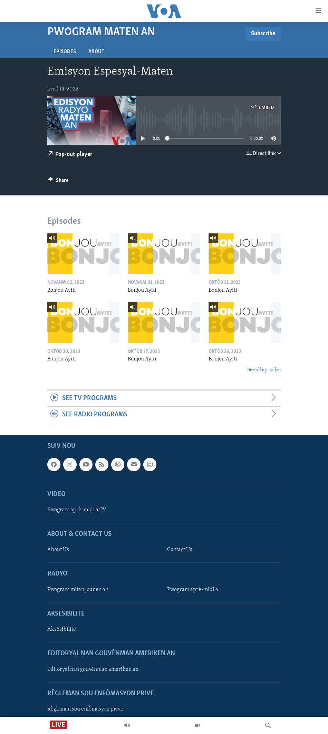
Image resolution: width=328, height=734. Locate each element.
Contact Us (179, 549)
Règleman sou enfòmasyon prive (85, 709)
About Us (58, 549)
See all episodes (264, 370)
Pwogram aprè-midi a (192, 589)
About (96, 52)
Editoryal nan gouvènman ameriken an (92, 669)
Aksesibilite (61, 629)
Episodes (65, 52)
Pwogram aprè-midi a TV (76, 509)
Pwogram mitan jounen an (77, 589)
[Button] (58, 182)
